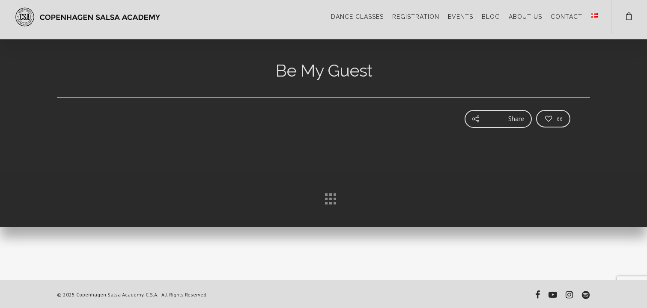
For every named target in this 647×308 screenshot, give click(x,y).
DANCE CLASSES (357, 16)
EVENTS (460, 16)
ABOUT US (525, 16)
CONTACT (566, 16)
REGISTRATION (415, 16)
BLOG (491, 16)
